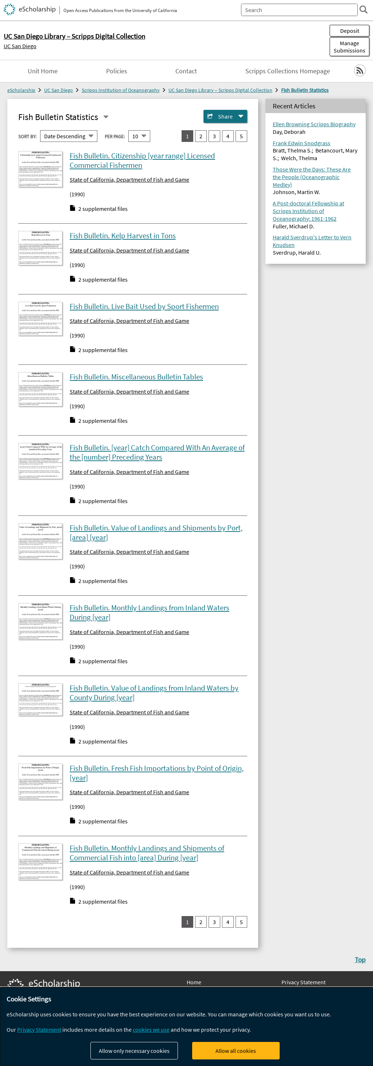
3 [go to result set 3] (214, 136)
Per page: (115, 136)
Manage (349, 46)
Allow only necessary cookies (134, 1050)
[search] (363, 9)
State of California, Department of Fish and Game (129, 179)
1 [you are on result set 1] (187, 136)
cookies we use (151, 1029)
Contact (186, 71)
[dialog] (186, 1026)
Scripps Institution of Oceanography (121, 90)
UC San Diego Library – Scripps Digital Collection (220, 90)
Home (194, 982)
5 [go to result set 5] (241, 136)
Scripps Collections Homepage (287, 71)
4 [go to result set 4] (227, 136)
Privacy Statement (303, 982)
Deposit (349, 30)
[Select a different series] (106, 117)
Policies (116, 71)
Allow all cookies (235, 1050)
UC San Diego (20, 46)
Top (360, 959)
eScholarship (21, 90)
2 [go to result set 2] (200, 136)
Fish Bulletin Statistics (305, 90)
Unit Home (43, 71)
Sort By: (27, 136)
